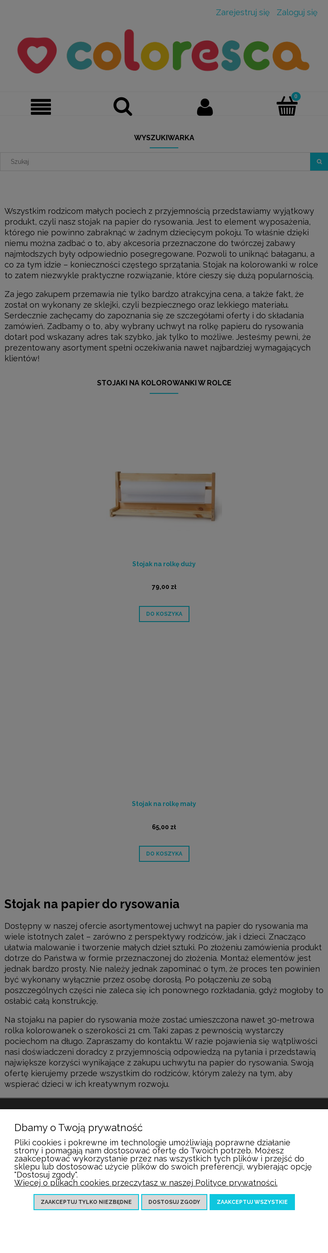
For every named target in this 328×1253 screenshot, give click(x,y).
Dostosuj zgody (174, 1202)
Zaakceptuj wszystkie (252, 1202)
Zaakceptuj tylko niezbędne (86, 1202)
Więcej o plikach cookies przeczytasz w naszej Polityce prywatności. (146, 1182)
